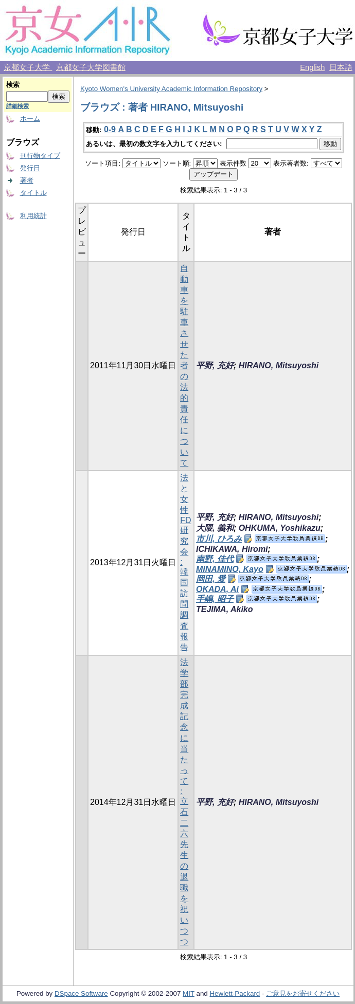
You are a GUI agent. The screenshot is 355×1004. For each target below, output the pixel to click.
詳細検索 (17, 106)
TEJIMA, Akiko (224, 609)
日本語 (340, 67)
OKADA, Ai (217, 589)
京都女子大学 (28, 67)
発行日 (30, 168)
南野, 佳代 (215, 558)
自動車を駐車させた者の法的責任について (184, 365)
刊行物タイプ (40, 155)
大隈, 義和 (215, 528)
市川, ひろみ (219, 538)
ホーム (30, 118)
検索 (13, 84)
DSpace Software (81, 993)
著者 (26, 180)
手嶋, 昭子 (215, 599)
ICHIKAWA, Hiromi (232, 549)
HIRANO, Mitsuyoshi (279, 365)
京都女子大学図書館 (91, 67)
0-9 (110, 129)
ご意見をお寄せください (303, 993)
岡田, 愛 (210, 579)
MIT (188, 993)
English (312, 67)
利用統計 (33, 216)
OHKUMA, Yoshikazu (280, 528)
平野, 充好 (215, 365)
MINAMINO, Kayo (229, 569)
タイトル (33, 192)
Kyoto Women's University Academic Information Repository (171, 89)
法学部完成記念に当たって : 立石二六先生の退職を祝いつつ (184, 802)
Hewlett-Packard (234, 993)
